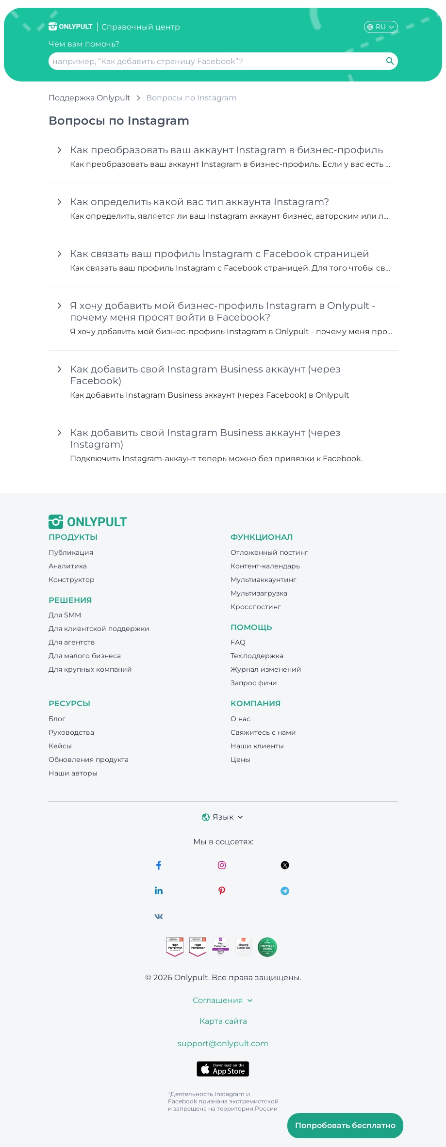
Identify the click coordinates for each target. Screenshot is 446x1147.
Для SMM (65, 615)
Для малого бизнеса (85, 655)
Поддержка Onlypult (90, 97)
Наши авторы (73, 773)
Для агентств (72, 642)
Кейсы (60, 746)
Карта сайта (223, 1021)
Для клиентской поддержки (99, 628)
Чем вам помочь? (84, 43)
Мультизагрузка (259, 593)
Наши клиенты (257, 746)
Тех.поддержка (257, 655)
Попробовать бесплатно (345, 1125)
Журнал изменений (266, 669)
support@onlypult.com (223, 1043)
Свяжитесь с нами (263, 732)
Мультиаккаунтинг (264, 579)
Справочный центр (140, 27)
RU (381, 26)
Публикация (71, 552)
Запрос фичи (254, 683)
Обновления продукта (89, 759)
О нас (240, 718)
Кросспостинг (256, 606)
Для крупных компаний (90, 669)
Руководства (71, 732)
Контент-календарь (265, 566)
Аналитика (68, 566)
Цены (240, 759)
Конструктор (72, 579)
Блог (57, 718)
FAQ (238, 642)
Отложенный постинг (269, 552)
